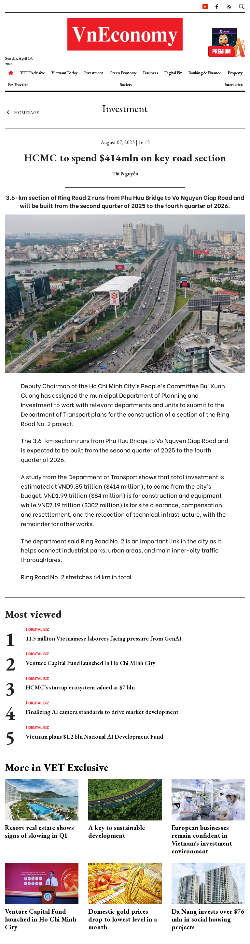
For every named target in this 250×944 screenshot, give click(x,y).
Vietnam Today (64, 73)
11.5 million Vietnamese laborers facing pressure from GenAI (103, 638)
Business (150, 73)
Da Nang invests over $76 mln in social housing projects (208, 919)
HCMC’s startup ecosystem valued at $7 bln (80, 687)
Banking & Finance (204, 73)
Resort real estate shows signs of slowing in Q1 (39, 831)
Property (235, 73)
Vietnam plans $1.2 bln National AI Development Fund (94, 736)
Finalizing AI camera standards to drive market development (102, 711)
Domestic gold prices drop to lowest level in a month (122, 919)
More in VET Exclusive (56, 767)
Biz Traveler (18, 84)
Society (126, 84)
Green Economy (122, 73)
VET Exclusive (32, 73)
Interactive (233, 84)
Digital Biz (173, 73)
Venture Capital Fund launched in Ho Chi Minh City (90, 663)
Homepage (22, 112)
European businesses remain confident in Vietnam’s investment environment (202, 839)
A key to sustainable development (116, 831)
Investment (93, 73)
